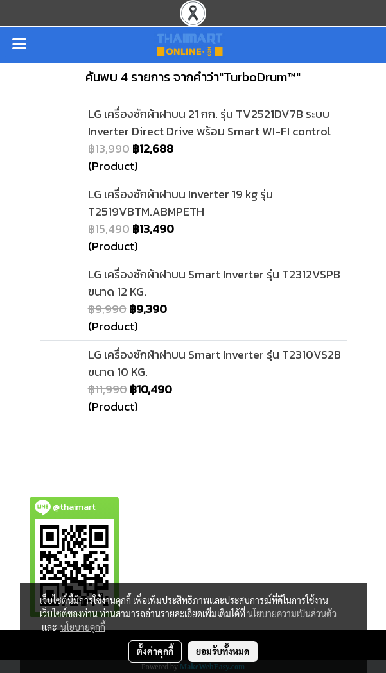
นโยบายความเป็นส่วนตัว (292, 613)
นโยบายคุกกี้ (82, 627)
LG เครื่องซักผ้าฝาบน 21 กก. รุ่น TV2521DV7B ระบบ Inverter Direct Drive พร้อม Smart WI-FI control (209, 122)
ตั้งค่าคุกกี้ (155, 651)
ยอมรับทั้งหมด (223, 651)
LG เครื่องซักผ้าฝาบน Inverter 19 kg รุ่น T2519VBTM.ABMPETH (180, 202)
